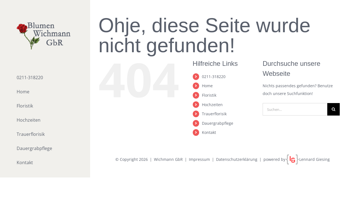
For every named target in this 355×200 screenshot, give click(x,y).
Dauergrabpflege (217, 123)
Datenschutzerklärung (236, 159)
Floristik (209, 95)
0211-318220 (213, 76)
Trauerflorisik (214, 113)
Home (207, 85)
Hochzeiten (212, 104)
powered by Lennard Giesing (296, 159)
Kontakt (209, 132)
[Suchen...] (295, 109)
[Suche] (333, 109)
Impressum (199, 159)
